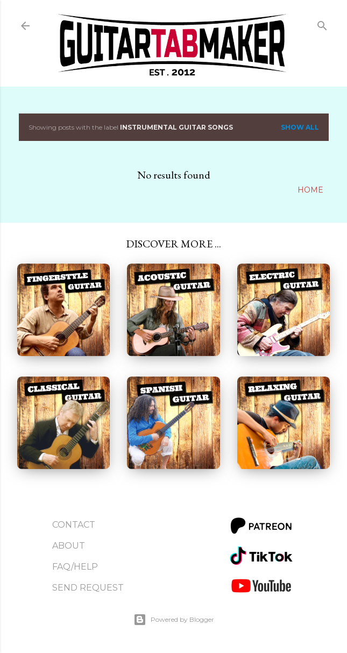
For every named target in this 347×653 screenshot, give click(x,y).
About (68, 546)
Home (310, 190)
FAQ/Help (75, 567)
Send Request (88, 588)
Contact (73, 525)
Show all (300, 127)
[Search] (322, 23)
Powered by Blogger (173, 619)
